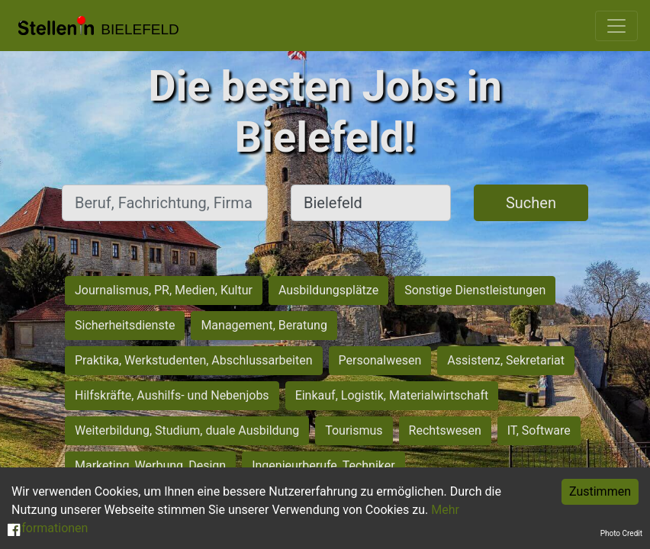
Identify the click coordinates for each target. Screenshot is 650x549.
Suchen (531, 203)
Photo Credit (621, 533)
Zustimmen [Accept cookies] (600, 491)
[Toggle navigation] (616, 26)
